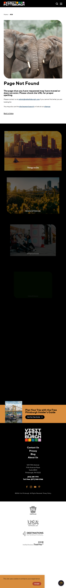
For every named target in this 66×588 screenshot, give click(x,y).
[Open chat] (61, 583)
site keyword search (26, 106)
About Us (33, 457)
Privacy (33, 450)
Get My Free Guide (35, 417)
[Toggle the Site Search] (57, 3)
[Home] (14, 4)
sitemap (47, 106)
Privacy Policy (47, 493)
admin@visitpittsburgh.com (29, 99)
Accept (36, 583)
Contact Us (33, 447)
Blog (33, 454)
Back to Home (8, 113)
